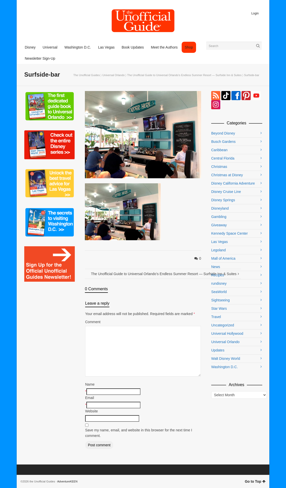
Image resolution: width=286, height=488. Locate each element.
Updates (217, 350)
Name (89, 384)
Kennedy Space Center (229, 233)
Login (255, 13)
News (215, 267)
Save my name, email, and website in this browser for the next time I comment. (138, 433)
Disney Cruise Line (226, 192)
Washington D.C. (224, 367)
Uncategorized (222, 325)
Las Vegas (219, 242)
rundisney (219, 283)
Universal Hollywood (227, 333)
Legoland (218, 250)
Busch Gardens (223, 142)
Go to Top (255, 481)
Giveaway (219, 225)
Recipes (217, 275)
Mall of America (223, 258)
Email (89, 398)
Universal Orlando (113, 75)
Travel (216, 317)
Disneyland (220, 208)
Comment (93, 322)
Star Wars (219, 308)
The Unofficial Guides (86, 75)
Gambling (218, 217)
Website (91, 411)
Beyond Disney (223, 133)
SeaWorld (219, 292)
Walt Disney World (225, 359)
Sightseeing (220, 300)
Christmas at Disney (227, 175)
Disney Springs (223, 200)
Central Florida (222, 158)
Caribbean (219, 150)
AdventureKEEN (67, 481)
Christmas (219, 167)
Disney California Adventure (233, 183)
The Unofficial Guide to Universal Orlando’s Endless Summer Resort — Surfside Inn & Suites (184, 75)
